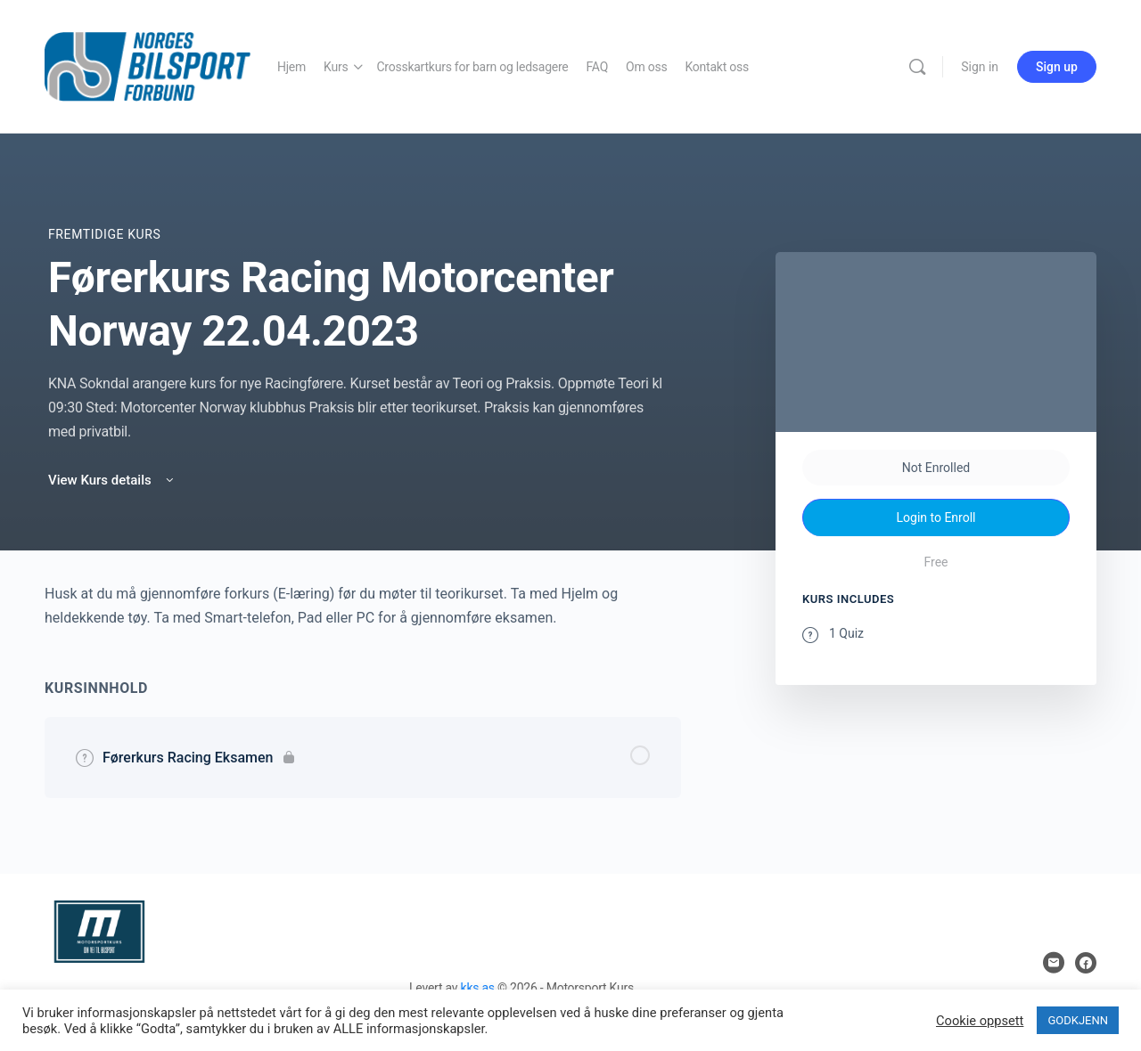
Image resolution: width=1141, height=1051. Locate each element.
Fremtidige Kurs (104, 234)
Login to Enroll (936, 517)
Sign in (979, 67)
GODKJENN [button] (1077, 1020)
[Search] (917, 66)
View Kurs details (112, 480)
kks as (478, 988)
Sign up (1057, 67)
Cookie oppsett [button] (979, 1021)
